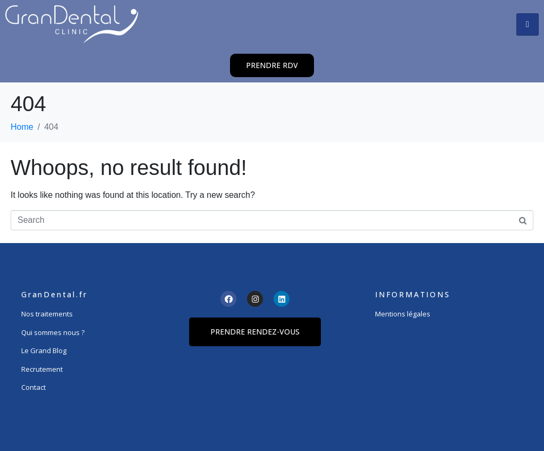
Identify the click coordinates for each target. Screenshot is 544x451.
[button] (272, 65)
